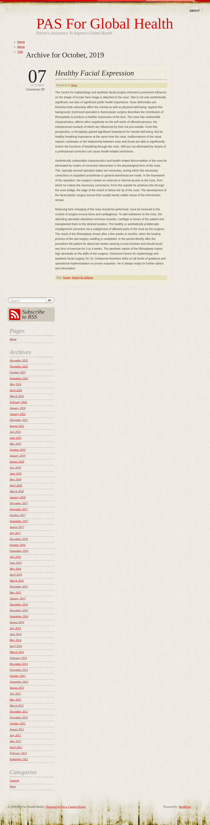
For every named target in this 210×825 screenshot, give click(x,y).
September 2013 (19, 681)
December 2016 (19, 539)
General (14, 780)
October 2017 (17, 515)
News (74, 85)
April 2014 (16, 646)
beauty (67, 277)
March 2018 (17, 491)
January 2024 (17, 408)
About (194, 10)
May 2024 (15, 384)
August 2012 (17, 729)
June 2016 (16, 562)
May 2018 (15, 479)
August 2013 (17, 687)
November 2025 (19, 366)
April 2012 (16, 747)
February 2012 (18, 753)
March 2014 (17, 652)
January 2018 (17, 497)
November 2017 (19, 509)
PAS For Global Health (104, 23)
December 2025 (19, 360)
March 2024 (17, 396)
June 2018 (16, 473)
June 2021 (16, 437)
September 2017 (19, 521)
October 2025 (17, 372)
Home (21, 41)
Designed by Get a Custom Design (66, 806)
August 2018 (17, 461)
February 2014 (18, 658)
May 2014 (15, 640)
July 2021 (15, 432)
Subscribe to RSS (33, 314)
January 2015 (17, 598)
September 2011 (19, 759)
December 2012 (19, 711)
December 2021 (19, 420)
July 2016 (15, 556)
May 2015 (15, 592)
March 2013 (17, 705)
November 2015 (19, 586)
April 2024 (16, 390)
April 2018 (16, 485)
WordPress (185, 806)
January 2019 (17, 455)
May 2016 (15, 568)
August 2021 (17, 426)
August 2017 (17, 527)
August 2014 (17, 622)
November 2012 (19, 717)
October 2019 (17, 449)
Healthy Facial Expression (94, 73)
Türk (20, 51)
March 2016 (17, 580)
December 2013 (19, 664)
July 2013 (15, 693)
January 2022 (17, 414)
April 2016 (16, 574)
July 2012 (15, 735)
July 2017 (15, 533)
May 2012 (15, 741)
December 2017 (19, 503)
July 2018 (15, 467)
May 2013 (15, 699)
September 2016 (19, 551)
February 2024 (18, 402)
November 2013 (19, 670)
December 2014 (19, 604)
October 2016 (17, 545)
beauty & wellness (82, 277)
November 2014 (19, 610)
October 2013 (17, 675)
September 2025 (19, 378)
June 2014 (16, 634)
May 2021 (15, 443)
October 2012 (17, 723)
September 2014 (19, 616)
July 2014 (15, 628)
